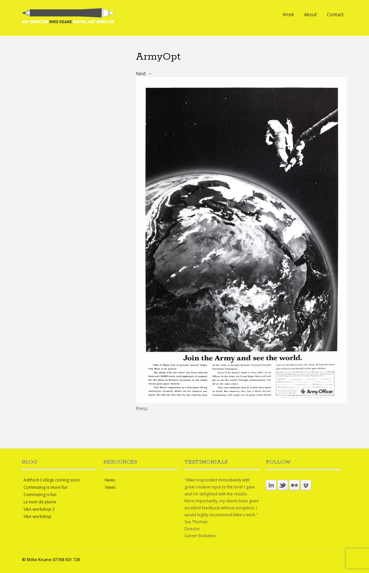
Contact (335, 14)
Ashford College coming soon (52, 480)
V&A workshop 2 (39, 509)
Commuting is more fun (46, 487)
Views (110, 487)
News (110, 480)
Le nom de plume (40, 502)
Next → (144, 73)
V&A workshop (37, 516)
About (310, 14)
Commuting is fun (40, 494)
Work (288, 14)
